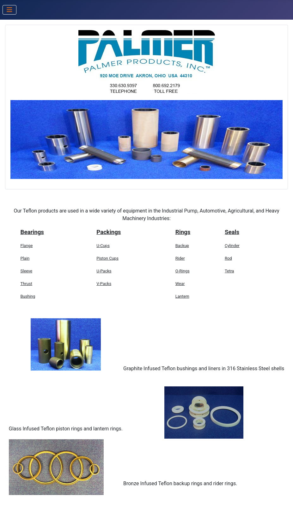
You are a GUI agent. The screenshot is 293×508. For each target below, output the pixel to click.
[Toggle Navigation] (9, 10)
